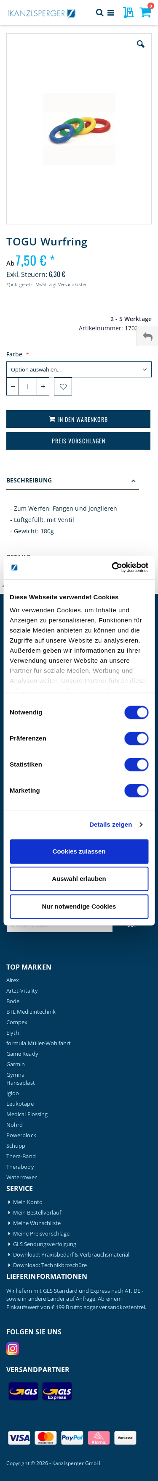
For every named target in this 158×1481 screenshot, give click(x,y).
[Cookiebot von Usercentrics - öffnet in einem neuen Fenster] (112, 567)
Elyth (12, 1033)
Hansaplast (20, 1083)
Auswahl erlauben (79, 878)
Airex (12, 980)
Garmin (15, 1064)
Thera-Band (21, 1156)
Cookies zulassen (79, 851)
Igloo (12, 1093)
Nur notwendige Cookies (79, 906)
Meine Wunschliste (37, 1223)
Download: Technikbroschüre (50, 1265)
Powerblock (21, 1135)
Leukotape (20, 1104)
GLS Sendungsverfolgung (44, 1244)
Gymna (15, 1075)
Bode (12, 1001)
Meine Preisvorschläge (41, 1233)
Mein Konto (28, 1202)
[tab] (79, 481)
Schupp (15, 1146)
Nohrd (14, 1125)
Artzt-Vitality (22, 990)
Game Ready (22, 1054)
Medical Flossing (27, 1114)
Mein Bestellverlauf (37, 1212)
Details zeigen (110, 824)
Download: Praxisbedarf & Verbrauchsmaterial (71, 1254)
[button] (140, 50)
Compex (16, 1022)
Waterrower (21, 1177)
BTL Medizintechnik (31, 1012)
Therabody (20, 1167)
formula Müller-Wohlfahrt (38, 1043)
